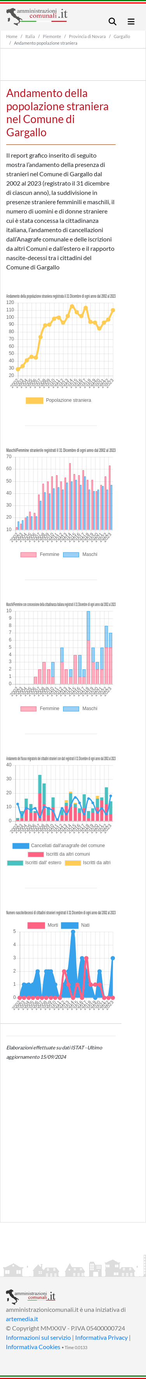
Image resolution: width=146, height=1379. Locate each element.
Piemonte (52, 36)
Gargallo (122, 36)
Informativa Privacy (101, 1337)
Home (12, 36)
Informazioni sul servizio (38, 1337)
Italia (30, 36)
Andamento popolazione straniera (45, 42)
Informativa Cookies (33, 1346)
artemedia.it (22, 1318)
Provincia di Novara (87, 36)
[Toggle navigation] (112, 22)
